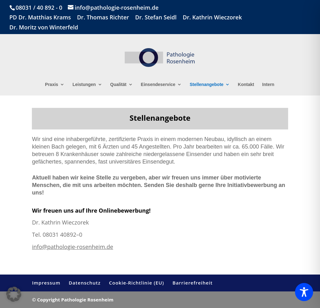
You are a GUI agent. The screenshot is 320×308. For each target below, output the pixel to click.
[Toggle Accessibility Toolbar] (304, 292)
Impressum (46, 283)
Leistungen (84, 84)
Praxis (51, 84)
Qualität (118, 84)
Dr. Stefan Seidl (156, 17)
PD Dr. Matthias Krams (40, 17)
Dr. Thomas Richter (103, 17)
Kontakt (246, 84)
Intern (268, 84)
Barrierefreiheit (192, 283)
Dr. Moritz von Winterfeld (43, 27)
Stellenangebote (206, 84)
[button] (14, 294)
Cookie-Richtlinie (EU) (136, 283)
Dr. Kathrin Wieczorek (212, 17)
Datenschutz (85, 283)
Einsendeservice (158, 84)
